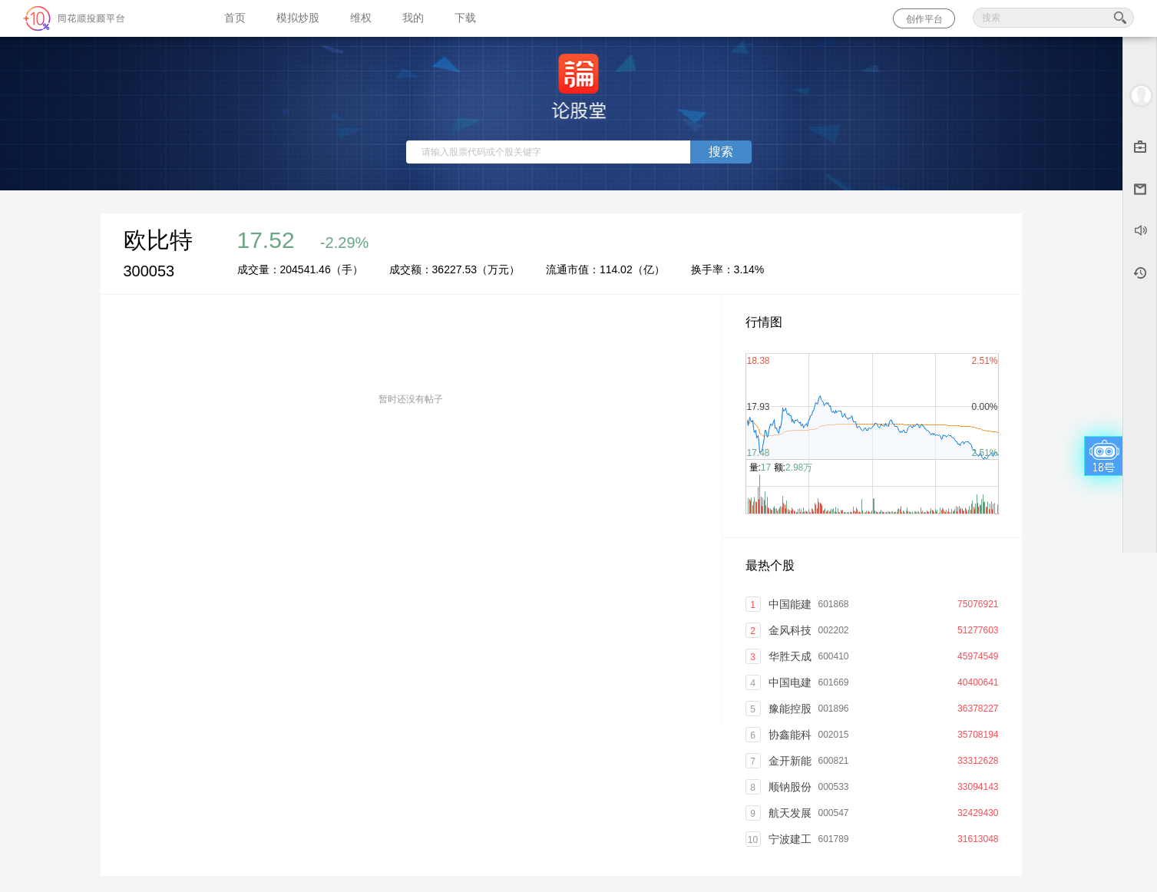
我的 (413, 18)
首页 (235, 18)
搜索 (721, 151)
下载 (465, 18)
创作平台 (924, 19)
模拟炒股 (297, 18)
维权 (361, 18)
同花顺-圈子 (104, 18)
